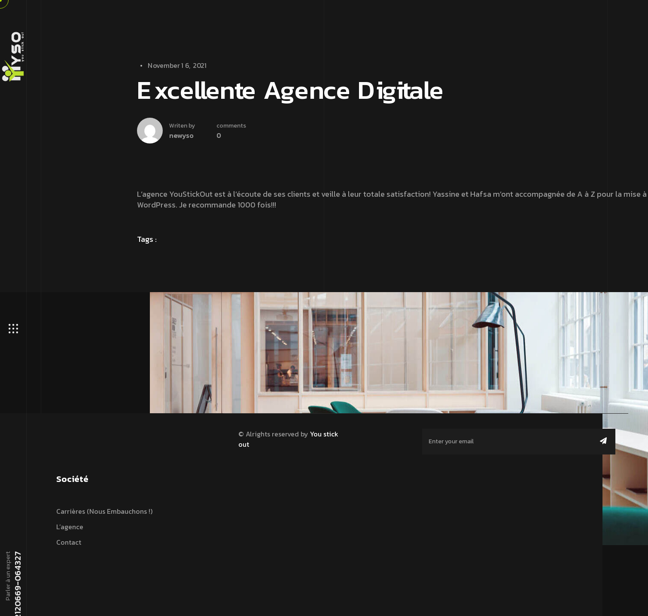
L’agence (69, 526)
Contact (68, 542)
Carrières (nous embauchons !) (104, 511)
